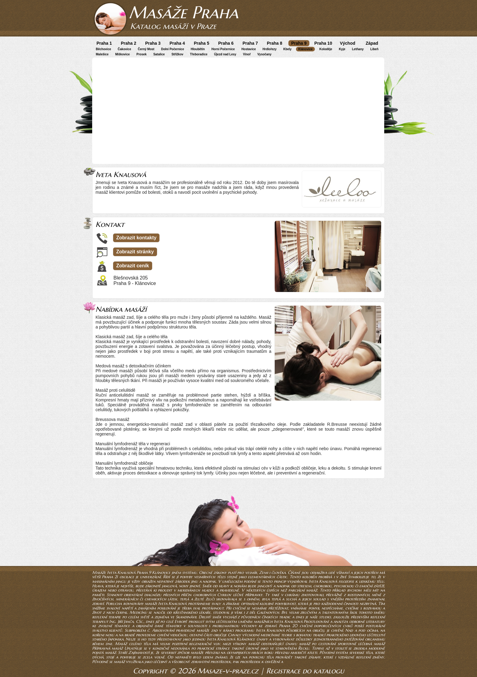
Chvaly (234, 634)
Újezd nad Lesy (225, 54)
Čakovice (124, 49)
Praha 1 (104, 43)
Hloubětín (198, 49)
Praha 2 (128, 43)
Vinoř (247, 54)
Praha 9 (299, 43)
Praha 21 (110, 576)
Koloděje (325, 49)
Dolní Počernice (172, 49)
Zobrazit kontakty (136, 237)
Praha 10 (323, 43)
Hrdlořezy (270, 49)
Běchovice (103, 49)
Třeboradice (198, 54)
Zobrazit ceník (132, 265)
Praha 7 (250, 43)
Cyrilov (224, 594)
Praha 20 (288, 625)
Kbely (287, 49)
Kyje (342, 49)
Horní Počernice (223, 49)
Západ (372, 43)
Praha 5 (201, 43)
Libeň (374, 49)
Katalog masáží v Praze (173, 26)
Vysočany (264, 54)
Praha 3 (153, 43)
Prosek (142, 54)
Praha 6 (226, 43)
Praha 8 (274, 43)
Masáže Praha (183, 12)
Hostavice (249, 49)
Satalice (159, 54)
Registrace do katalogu (305, 670)
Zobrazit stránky (135, 251)
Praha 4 (177, 43)
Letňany (358, 49)
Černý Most (146, 49)
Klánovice (305, 49)
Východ (347, 43)
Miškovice (122, 54)
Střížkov (177, 54)
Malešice (102, 54)
